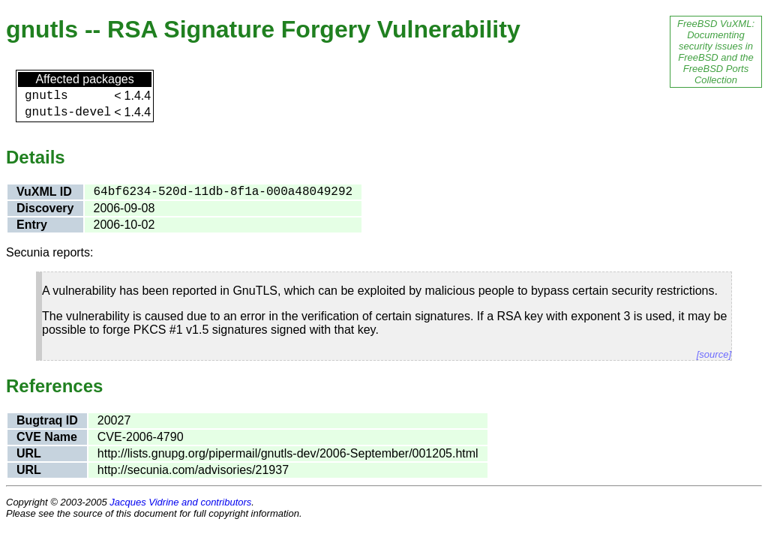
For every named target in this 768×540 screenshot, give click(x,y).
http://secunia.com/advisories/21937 (193, 470)
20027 (114, 420)
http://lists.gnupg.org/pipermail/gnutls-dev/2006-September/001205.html (288, 453)
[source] (714, 354)
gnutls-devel (68, 112)
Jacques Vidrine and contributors (180, 502)
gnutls (46, 96)
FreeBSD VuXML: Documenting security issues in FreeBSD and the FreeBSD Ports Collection (715, 52)
